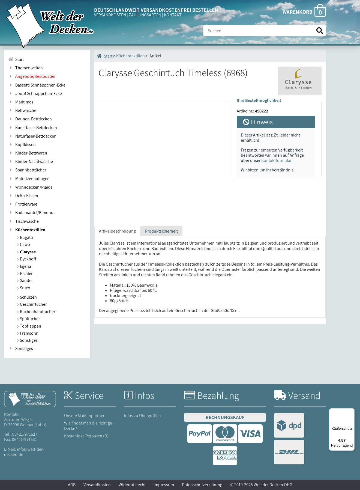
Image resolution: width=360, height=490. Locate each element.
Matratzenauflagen (29, 179)
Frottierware (22, 204)
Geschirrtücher (32, 304)
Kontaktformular (276, 160)
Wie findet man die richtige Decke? (88, 425)
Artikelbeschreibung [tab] (117, 231)
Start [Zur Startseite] (16, 59)
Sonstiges (27, 340)
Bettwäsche (22, 110)
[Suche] (264, 30)
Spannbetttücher (27, 170)
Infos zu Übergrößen (142, 415)
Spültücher (28, 319)
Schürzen (27, 297)
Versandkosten (97, 485)
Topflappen (29, 326)
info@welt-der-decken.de (24, 451)
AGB (72, 485)
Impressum (164, 485)
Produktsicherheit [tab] (161, 231)
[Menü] (351, 411)
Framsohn (27, 333)
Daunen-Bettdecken (30, 119)
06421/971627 (24, 434)
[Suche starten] (320, 30)
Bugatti (25, 237)
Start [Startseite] (104, 56)
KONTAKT (173, 15)
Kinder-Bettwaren (27, 153)
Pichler (24, 273)
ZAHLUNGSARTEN (145, 15)
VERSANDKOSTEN (110, 15)
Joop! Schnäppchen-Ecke (35, 93)
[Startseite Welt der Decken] (30, 399)
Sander (25, 280)
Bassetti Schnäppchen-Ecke (36, 85)
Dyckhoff (26, 259)
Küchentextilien (26, 230)
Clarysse (26, 252)
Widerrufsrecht (132, 485)
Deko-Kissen (23, 195)
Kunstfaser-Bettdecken (32, 127)
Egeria (24, 266)
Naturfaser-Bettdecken (32, 136)
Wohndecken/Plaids (30, 187)
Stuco (23, 288)
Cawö (23, 244)
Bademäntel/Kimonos (31, 212)
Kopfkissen (22, 144)
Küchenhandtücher (36, 311)
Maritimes (20, 102)
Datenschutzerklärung (202, 485)
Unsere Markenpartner (84, 415)
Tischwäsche (23, 221)
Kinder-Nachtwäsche (30, 161)
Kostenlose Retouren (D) (86, 436)
